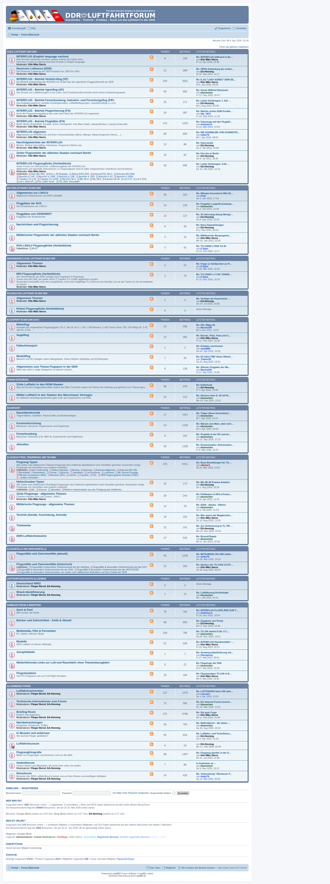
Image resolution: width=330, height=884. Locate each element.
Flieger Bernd (38, 586)
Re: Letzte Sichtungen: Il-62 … (212, 164)
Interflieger (62, 837)
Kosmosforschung (28, 423)
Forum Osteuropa (17, 380)
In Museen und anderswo (33, 733)
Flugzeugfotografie (29, 752)
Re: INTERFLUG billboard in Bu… (214, 57)
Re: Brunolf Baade (206, 536)
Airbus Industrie (60, 470)
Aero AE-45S (38, 174)
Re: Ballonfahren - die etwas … (213, 723)
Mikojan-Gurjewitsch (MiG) (32, 475)
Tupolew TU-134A (49, 179)
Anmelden (12, 788)
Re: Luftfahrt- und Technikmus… (214, 733)
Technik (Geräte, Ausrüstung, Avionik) (41, 514)
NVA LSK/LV (75, 837)
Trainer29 (206, 359)
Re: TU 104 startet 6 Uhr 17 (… (212, 631)
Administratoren (24, 837)
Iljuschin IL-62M (125, 176)
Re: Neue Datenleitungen (210, 225)
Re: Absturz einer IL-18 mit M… (213, 395)
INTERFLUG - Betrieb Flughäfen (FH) (40, 121)
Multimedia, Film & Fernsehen (36, 630)
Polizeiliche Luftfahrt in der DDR (27, 293)
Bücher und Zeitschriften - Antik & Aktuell (43, 620)
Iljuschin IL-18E (67, 176)
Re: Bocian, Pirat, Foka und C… (213, 335)
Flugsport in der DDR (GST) (23, 320)
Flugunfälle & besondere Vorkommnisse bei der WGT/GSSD (108, 569)
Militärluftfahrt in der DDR (24, 188)
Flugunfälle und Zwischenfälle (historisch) (44, 564)
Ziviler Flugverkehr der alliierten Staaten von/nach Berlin (53, 152)
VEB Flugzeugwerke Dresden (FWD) (119, 475)
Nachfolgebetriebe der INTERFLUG (39, 142)
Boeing (75, 470)
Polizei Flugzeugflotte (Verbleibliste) (40, 308)
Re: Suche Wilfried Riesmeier (212, 90)
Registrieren (30, 788)
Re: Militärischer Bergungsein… (213, 235)
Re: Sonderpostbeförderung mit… (214, 652)
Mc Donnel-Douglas (128, 472)
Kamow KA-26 (112, 179)
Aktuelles (22, 444)
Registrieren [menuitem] (224, 28)
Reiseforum (24, 773)
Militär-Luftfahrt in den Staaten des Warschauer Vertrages (54, 395)
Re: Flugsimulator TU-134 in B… (214, 673)
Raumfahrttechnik (28, 412)
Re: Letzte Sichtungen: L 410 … (213, 100)
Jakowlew (78, 472)
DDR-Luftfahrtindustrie (31, 535)
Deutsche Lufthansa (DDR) (34, 68)
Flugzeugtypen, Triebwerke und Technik (31, 457)
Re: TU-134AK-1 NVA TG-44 (211, 246)
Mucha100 (206, 327)
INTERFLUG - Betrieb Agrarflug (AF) (40, 89)
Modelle (21, 641)
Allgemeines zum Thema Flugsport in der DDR (47, 366)
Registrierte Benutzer (108, 837)
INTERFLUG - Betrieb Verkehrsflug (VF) (42, 79)
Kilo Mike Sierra (37, 64)
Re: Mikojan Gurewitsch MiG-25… (214, 193)
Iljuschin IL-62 (105, 176)
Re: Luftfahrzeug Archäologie (212, 592)
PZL (94, 475)
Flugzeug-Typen (27, 462)
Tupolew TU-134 (27, 179)
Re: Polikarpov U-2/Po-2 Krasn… (214, 494)
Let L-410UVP (26, 181)
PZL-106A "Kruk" (46, 181)
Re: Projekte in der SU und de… (213, 434)
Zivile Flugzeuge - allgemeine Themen (41, 493)
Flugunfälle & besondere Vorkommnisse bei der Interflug (60, 567)
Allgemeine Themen (29, 263)
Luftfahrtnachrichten (30, 690)
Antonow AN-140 (128, 470)
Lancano (205, 694)
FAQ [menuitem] (33, 28)
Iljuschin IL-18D (87, 176)
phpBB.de (141, 876)
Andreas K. (207, 124)
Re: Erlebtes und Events (209, 346)
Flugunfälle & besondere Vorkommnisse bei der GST (120, 567)
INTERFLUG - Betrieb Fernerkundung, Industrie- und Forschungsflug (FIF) (65, 100)
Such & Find (24, 609)
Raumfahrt (13, 408)
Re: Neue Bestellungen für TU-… (214, 462)
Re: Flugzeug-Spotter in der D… (213, 752)
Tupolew (84, 475)
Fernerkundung (26, 433)
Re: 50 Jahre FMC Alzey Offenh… (214, 356)
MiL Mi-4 (84, 179)
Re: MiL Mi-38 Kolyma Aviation (213, 482)
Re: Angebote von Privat (209, 621)
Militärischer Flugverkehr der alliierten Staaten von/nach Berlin (57, 235)
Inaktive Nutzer (158, 837)
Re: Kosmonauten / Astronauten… (215, 445)
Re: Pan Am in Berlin (207, 153)
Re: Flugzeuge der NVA (209, 663)
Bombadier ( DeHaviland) (32, 472)
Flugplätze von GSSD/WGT (34, 213)
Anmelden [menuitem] (241, 28)
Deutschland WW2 (28, 583)
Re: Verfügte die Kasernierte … (213, 298)
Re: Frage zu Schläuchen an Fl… (214, 264)
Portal (15, 34)
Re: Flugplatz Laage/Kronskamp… (215, 204)
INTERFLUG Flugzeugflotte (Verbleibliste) (43, 163)
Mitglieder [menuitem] (171, 867)
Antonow (87, 470)
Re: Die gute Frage (206, 712)
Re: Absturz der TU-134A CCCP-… (215, 564)
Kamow (43, 489)
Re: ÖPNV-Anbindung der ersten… (215, 69)
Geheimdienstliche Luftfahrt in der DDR (31, 258)
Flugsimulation (26, 673)
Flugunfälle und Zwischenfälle (26, 549)
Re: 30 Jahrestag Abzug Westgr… (214, 214)
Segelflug (22, 335)
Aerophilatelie (25, 652)
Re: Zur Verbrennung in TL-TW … (214, 526)
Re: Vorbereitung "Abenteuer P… (214, 774)
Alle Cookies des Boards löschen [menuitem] (198, 867)
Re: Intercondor (204, 143)
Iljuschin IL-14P (27, 176)
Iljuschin (65, 472)
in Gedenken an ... (206, 763)
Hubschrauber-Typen (30, 481)
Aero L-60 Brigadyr (58, 174)
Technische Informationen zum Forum (41, 701)
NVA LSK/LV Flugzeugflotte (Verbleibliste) (43, 245)
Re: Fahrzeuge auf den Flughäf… (214, 121)
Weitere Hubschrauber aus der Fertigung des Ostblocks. (93, 489)
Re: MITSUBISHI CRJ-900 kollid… (214, 554)
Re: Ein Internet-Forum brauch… (214, 702)
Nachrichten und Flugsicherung (37, 224)
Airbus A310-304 (80, 174)
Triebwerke (23, 525)
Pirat (203, 196)
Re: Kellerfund (204, 385)
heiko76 (205, 135)
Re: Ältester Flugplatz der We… (213, 367)
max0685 (206, 348)
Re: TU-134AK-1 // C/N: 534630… (214, 274)
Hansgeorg (207, 655)
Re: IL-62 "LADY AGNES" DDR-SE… (216, 79)
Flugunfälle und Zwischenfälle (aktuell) (42, 553)
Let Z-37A (141, 179)
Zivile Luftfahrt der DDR (22, 52)
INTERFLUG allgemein (31, 131)
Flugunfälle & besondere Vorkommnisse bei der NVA (46, 569)
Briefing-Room (26, 711)
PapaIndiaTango (125, 859)
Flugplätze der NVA (29, 203)
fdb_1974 (206, 113)
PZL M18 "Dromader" (69, 181)
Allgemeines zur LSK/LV (32, 192)
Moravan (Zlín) (57, 475)
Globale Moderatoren (44, 837)
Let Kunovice (93, 472)
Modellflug (23, 356)
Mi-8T (35, 248)
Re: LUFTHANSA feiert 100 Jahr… (214, 691)
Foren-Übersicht (30, 867)
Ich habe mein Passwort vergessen (131, 793)
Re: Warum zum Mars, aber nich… (214, 423)
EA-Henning (207, 71)
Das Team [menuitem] (155, 867)
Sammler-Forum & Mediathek (24, 605)
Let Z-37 (127, 179)
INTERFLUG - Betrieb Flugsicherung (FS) (43, 110)
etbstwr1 (205, 465)
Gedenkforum (25, 762)
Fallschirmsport (26, 345)
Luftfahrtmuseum (27, 743)
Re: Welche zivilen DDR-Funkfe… (214, 111)
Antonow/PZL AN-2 (102, 174)
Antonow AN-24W (125, 174)
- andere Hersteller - (29, 477)
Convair (53, 472)
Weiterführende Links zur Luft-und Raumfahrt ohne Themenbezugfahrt (63, 662)
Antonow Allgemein (106, 470)
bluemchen (207, 92)
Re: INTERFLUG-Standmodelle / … (215, 642)
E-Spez (204, 248)
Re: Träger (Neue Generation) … (213, 413)
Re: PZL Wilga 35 (205, 325)
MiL (33, 489)
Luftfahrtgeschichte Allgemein (26, 579)
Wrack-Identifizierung (30, 592)
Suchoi (72, 475)
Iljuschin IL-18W (47, 176)
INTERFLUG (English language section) (42, 56)
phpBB (116, 873)
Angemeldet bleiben (162, 793)
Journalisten (89, 837)
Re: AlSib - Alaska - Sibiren (211, 505)
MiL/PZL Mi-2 (69, 179)
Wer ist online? (15, 820)
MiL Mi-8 (96, 179)
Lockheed (109, 472)
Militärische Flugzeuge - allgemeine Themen (45, 504)
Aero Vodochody (39, 470)
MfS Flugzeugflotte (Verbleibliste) (38, 273)
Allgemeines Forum (19, 686)
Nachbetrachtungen (29, 722)
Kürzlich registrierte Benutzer (135, 837)
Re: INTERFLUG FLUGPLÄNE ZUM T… (217, 610)
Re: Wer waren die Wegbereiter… (214, 515)
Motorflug (22, 324)
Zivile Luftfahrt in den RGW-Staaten (39, 384)
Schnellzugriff (19, 28)
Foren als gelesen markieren (234, 47)
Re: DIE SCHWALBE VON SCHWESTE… (218, 132)
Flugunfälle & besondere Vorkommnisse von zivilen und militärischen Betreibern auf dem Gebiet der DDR (73, 572)
